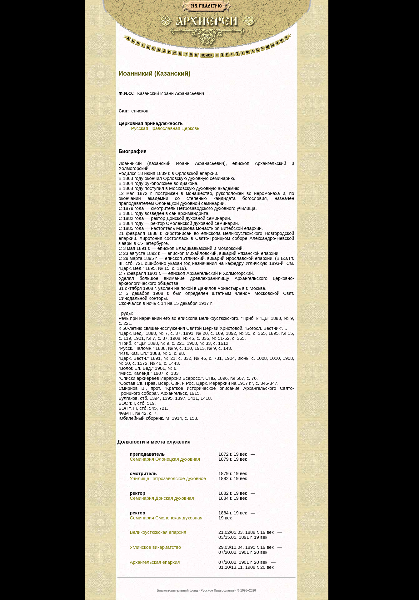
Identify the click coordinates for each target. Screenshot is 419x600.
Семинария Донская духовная (162, 498)
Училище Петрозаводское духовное (168, 478)
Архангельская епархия (155, 562)
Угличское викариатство (155, 547)
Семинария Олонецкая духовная (165, 459)
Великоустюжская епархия (158, 532)
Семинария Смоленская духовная (166, 517)
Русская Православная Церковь (165, 128)
